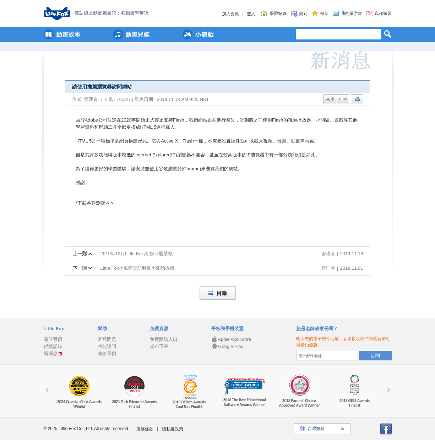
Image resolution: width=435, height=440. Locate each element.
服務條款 (144, 428)
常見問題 (107, 339)
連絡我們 (107, 353)
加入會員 (230, 13)
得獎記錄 (53, 346)
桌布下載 (159, 346)
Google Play (227, 346)
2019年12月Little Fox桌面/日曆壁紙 (136, 253)
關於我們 (53, 339)
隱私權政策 (172, 428)
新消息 (51, 353)
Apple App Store (231, 339)
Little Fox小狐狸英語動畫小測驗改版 (137, 268)
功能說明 (107, 346)
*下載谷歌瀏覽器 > (95, 203)
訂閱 (375, 355)
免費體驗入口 (164, 339)
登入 (251, 13)
